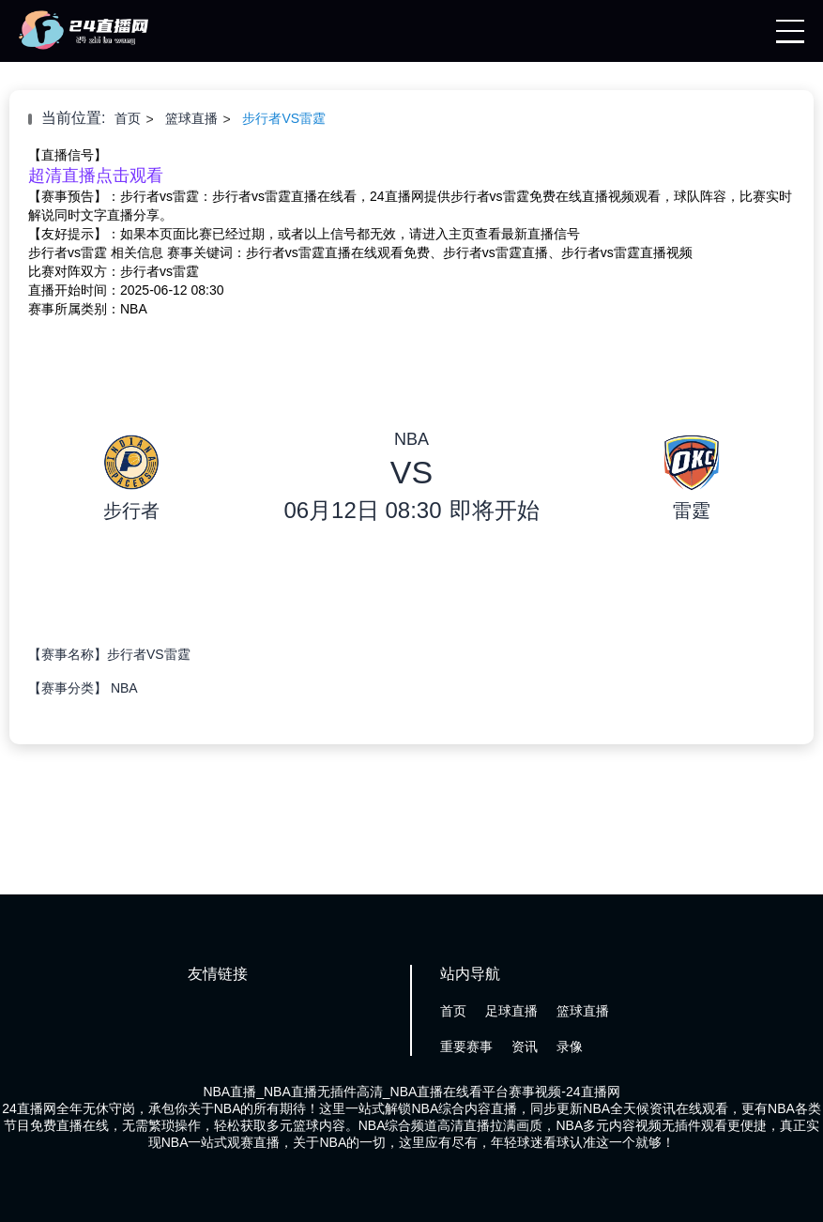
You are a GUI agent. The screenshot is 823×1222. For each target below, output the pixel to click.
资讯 (524, 1046)
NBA (124, 687)
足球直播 (511, 1010)
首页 (127, 118)
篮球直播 (191, 118)
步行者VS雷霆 (284, 118)
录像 (569, 1046)
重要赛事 (466, 1046)
